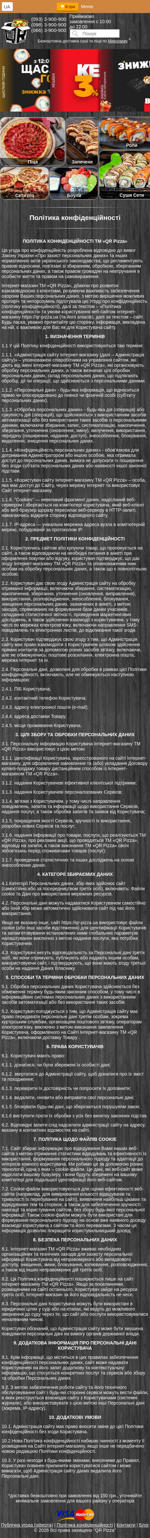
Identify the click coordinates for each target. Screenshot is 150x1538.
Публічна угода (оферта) (27, 1525)
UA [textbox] (7, 6)
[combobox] (7, 6)
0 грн (67, 6)
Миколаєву (118, 41)
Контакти (125, 1525)
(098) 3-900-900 (48, 24)
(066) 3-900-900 (48, 30)
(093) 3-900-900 (48, 19)
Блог (144, 1525)
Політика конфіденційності (85, 1525)
